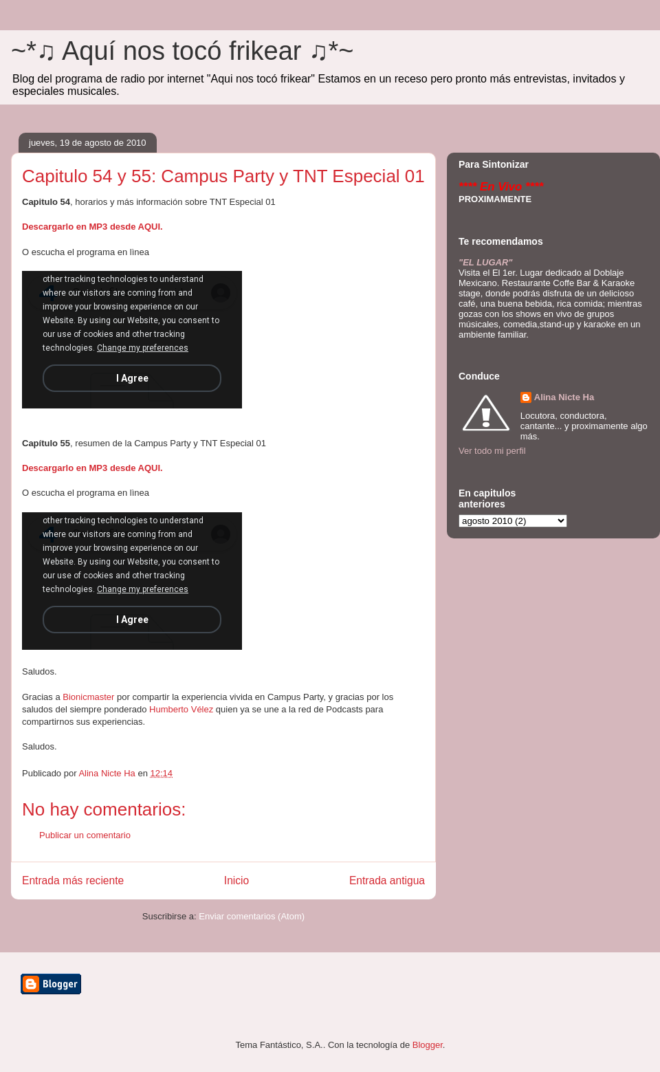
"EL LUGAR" (486, 262)
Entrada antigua (387, 880)
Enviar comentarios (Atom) (252, 916)
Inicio (236, 880)
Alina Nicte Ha (564, 397)
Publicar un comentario (85, 835)
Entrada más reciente (73, 880)
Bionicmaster (88, 697)
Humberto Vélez (181, 709)
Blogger (427, 1045)
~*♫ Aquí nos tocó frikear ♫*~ (182, 50)
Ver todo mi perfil (492, 451)
